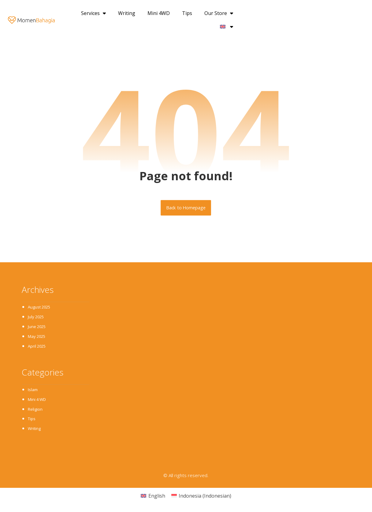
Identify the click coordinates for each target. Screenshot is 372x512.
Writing (126, 13)
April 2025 (37, 346)
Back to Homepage (186, 208)
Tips (187, 13)
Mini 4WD (158, 13)
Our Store (218, 13)
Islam (33, 390)
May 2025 (36, 336)
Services (93, 13)
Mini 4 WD (37, 400)
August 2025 (39, 307)
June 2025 (37, 327)
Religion (35, 410)
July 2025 (36, 317)
